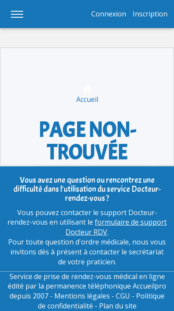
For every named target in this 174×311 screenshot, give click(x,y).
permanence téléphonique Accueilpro (106, 286)
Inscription (150, 14)
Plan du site (118, 306)
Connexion (108, 14)
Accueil (87, 94)
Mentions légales (82, 296)
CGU (123, 296)
